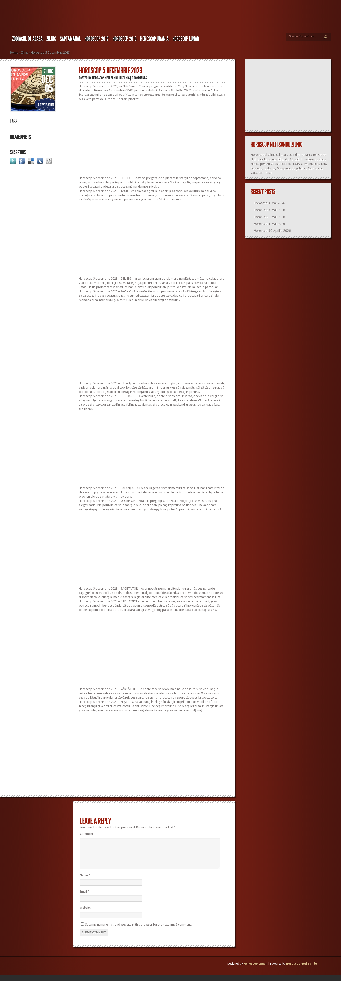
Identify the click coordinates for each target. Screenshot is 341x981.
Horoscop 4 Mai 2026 (269, 203)
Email (84, 897)
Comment (86, 834)
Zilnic (51, 39)
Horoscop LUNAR (185, 39)
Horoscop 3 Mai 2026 (269, 210)
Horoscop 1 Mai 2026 (269, 224)
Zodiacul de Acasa (27, 39)
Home (14, 52)
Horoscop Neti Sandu (105, 78)
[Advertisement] (152, 138)
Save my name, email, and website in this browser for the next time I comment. (138, 930)
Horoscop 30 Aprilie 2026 (272, 230)
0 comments (139, 78)
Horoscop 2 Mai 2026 (269, 217)
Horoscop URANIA (154, 39)
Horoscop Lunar (255, 969)
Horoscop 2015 (124, 39)
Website (85, 913)
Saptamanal (70, 39)
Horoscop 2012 (97, 39)
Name (85, 881)
